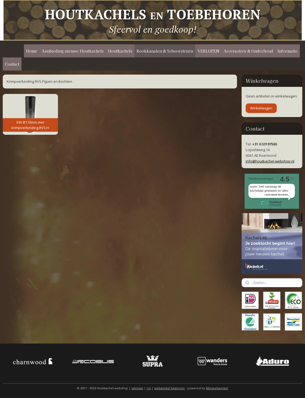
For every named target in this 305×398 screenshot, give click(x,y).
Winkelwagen (261, 108)
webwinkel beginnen (169, 388)
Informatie (288, 51)
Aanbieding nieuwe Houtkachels (73, 51)
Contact (12, 64)
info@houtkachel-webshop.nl (270, 161)
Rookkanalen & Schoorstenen (165, 51)
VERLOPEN (208, 51)
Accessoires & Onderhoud (248, 51)
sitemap (137, 388)
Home (31, 51)
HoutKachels (120, 51)
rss (149, 388)
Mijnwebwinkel (217, 388)
